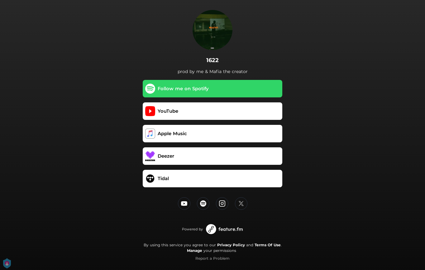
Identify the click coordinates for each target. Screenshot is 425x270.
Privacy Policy (231, 245)
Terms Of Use (268, 245)
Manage (194, 250)
